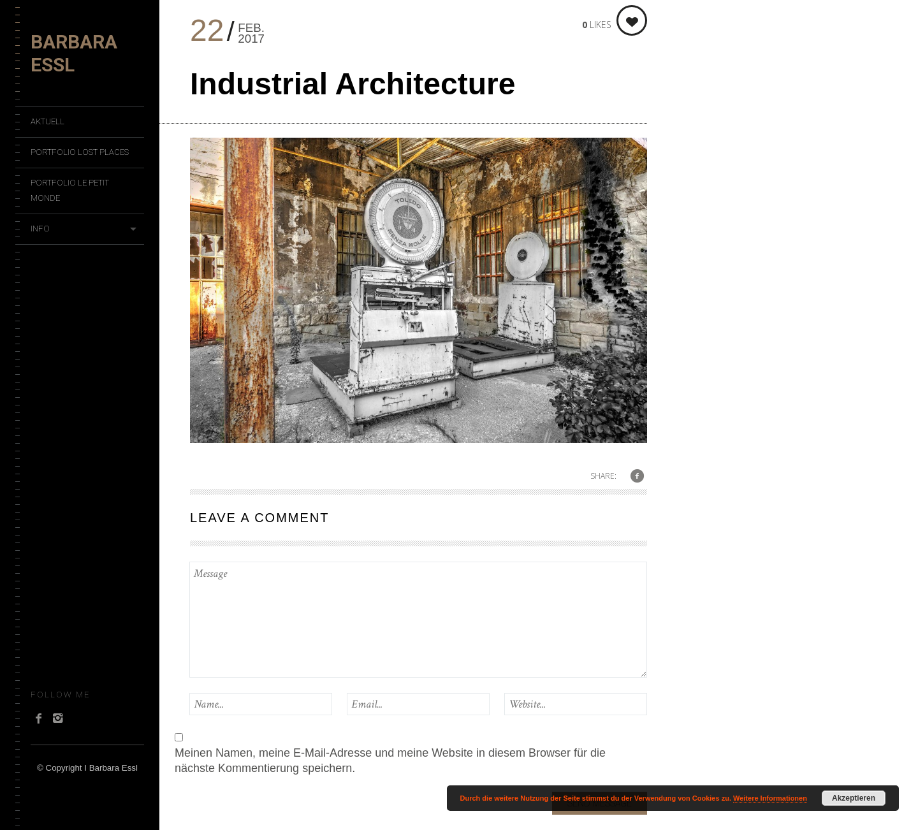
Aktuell (47, 121)
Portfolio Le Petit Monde (70, 190)
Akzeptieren (853, 798)
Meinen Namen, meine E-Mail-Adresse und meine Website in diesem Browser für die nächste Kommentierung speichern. (390, 760)
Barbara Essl (74, 53)
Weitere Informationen (770, 798)
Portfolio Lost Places (80, 152)
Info (40, 228)
